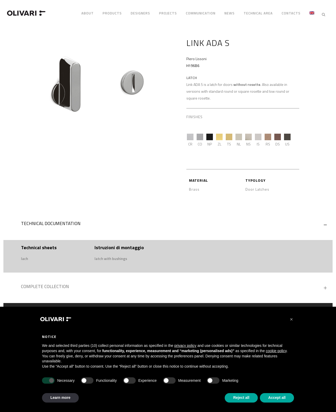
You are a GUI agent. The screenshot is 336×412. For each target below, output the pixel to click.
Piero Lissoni (196, 56)
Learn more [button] (60, 397)
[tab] (168, 222)
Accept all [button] (277, 397)
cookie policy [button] (276, 351)
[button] (291, 319)
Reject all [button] (241, 397)
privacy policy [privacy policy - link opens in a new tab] (185, 345)
